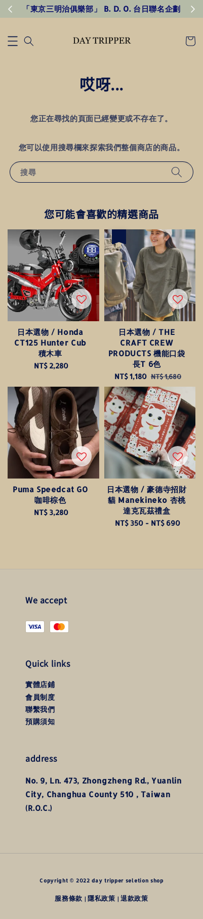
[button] (13, 41)
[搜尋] (176, 172)
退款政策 (134, 898)
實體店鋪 (40, 684)
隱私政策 (101, 898)
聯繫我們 (40, 709)
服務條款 (69, 898)
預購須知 (40, 721)
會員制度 (40, 697)
